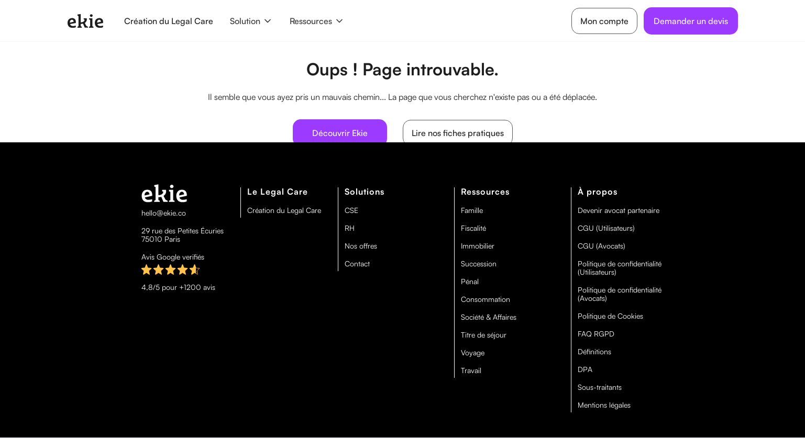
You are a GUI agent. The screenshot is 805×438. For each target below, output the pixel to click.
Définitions (594, 351)
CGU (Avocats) (601, 246)
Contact (357, 264)
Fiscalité (473, 228)
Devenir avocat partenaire (618, 210)
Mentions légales (604, 405)
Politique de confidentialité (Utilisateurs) (619, 268)
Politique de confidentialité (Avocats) (619, 294)
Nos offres (361, 246)
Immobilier (477, 246)
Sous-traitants (600, 387)
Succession (479, 264)
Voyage (472, 353)
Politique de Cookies (610, 316)
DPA (585, 369)
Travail (471, 370)
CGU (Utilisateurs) (606, 228)
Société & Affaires (488, 317)
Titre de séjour (483, 335)
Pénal (470, 281)
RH (350, 228)
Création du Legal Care (168, 21)
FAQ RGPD (596, 334)
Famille (472, 210)
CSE (351, 210)
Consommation (485, 299)
